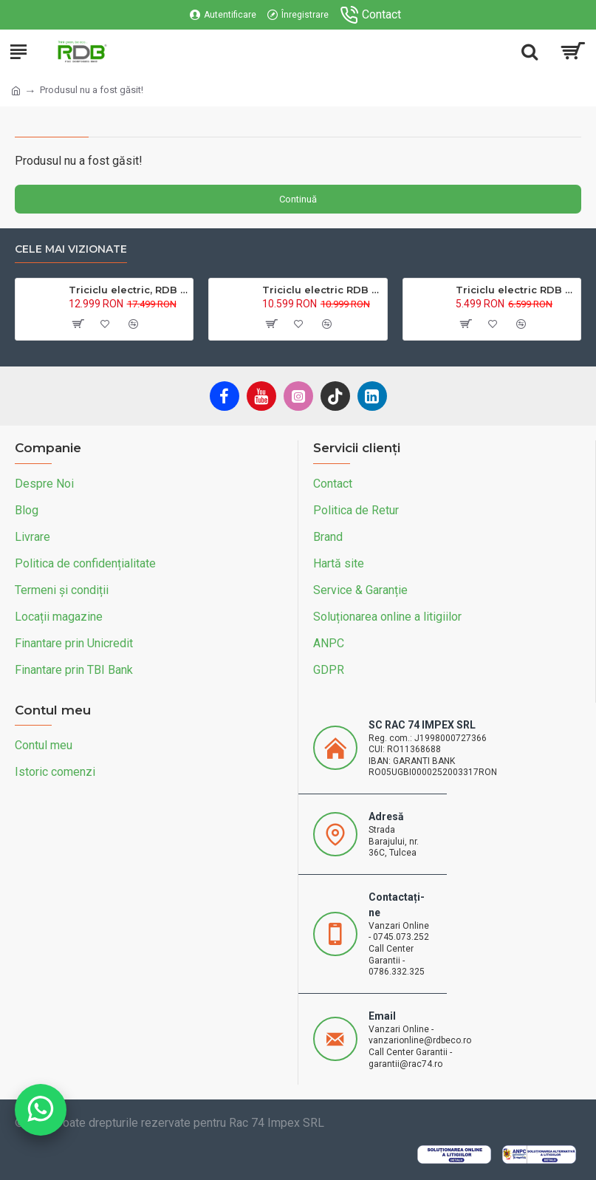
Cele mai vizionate (71, 249)
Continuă (298, 199)
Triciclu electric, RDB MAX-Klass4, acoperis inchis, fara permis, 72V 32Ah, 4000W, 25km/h (128, 290)
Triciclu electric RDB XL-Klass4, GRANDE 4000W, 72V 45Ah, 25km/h (322, 290)
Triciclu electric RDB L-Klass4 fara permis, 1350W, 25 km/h (515, 290)
